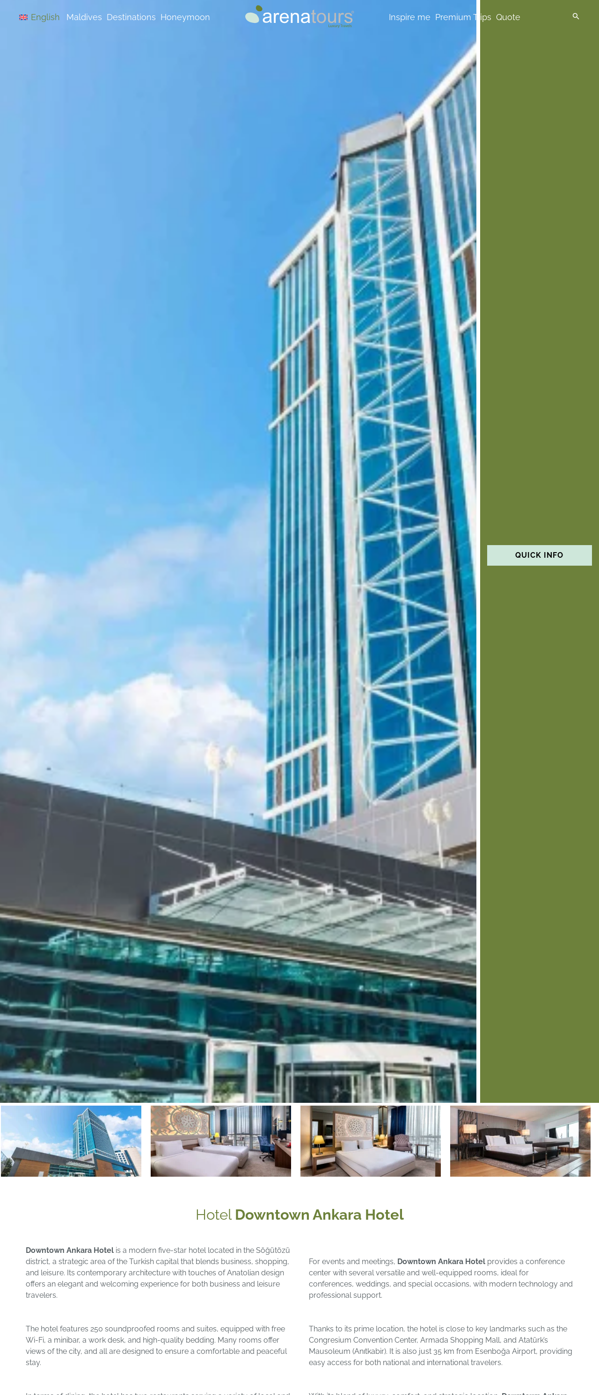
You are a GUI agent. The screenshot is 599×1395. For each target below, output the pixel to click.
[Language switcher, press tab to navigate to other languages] (52, 16)
